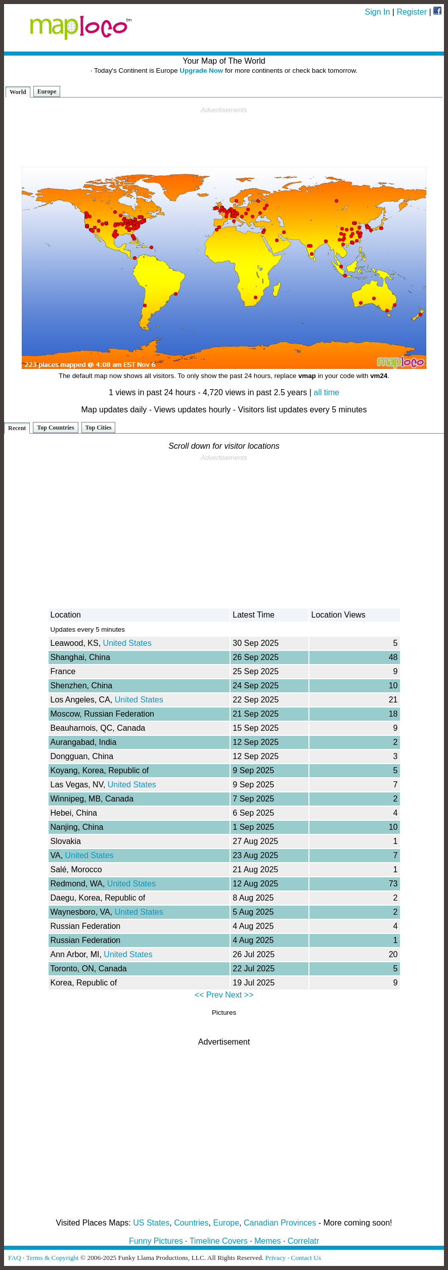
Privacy (275, 1257)
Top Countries (55, 427)
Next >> (239, 995)
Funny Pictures (156, 1241)
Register (411, 12)
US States (151, 1222)
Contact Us (306, 1257)
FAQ (14, 1257)
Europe (47, 91)
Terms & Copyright (52, 1257)
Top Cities (98, 427)
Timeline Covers (219, 1241)
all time (326, 392)
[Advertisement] (224, 137)
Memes (267, 1241)
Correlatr (303, 1241)
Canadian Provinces (280, 1222)
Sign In (377, 12)
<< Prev (209, 995)
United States (127, 643)
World (18, 92)
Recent (17, 428)
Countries (191, 1222)
